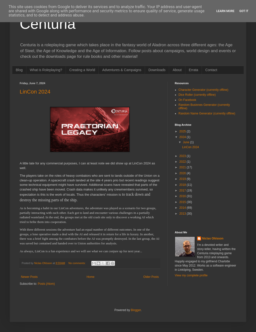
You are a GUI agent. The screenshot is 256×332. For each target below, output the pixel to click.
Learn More (225, 11)
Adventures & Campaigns (121, 70)
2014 (183, 207)
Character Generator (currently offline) (203, 90)
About (177, 70)
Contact (211, 70)
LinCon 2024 (35, 92)
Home (91, 277)
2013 (183, 213)
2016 (183, 196)
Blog (19, 70)
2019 (183, 179)
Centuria (48, 24)
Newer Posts (29, 277)
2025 (183, 131)
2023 (183, 156)
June (186, 142)
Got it (243, 11)
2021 (183, 167)
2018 (183, 185)
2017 (183, 190)
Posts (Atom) (46, 283)
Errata (193, 70)
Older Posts (151, 277)
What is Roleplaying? (46, 70)
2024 (183, 137)
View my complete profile (191, 275)
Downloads (156, 70)
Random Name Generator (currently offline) (206, 113)
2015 (183, 202)
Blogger (136, 310)
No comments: (77, 263)
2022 (183, 161)
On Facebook (187, 100)
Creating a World (82, 70)
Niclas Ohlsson (213, 238)
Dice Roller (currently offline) (197, 94)
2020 (183, 173)
